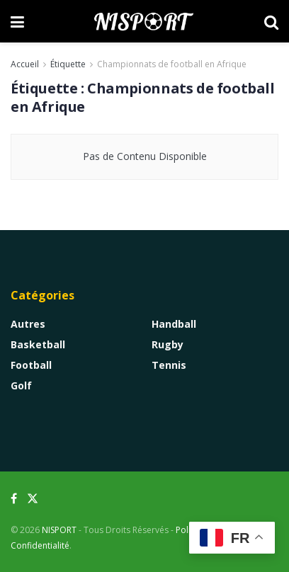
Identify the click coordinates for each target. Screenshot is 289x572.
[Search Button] (271, 21)
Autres (28, 324)
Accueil (25, 64)
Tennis (169, 365)
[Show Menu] (17, 21)
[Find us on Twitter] (32, 499)
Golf (21, 385)
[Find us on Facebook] (14, 499)
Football (31, 365)
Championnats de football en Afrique (171, 64)
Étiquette (68, 64)
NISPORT (59, 530)
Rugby (167, 344)
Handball (174, 324)
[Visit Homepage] (144, 21)
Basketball (38, 344)
